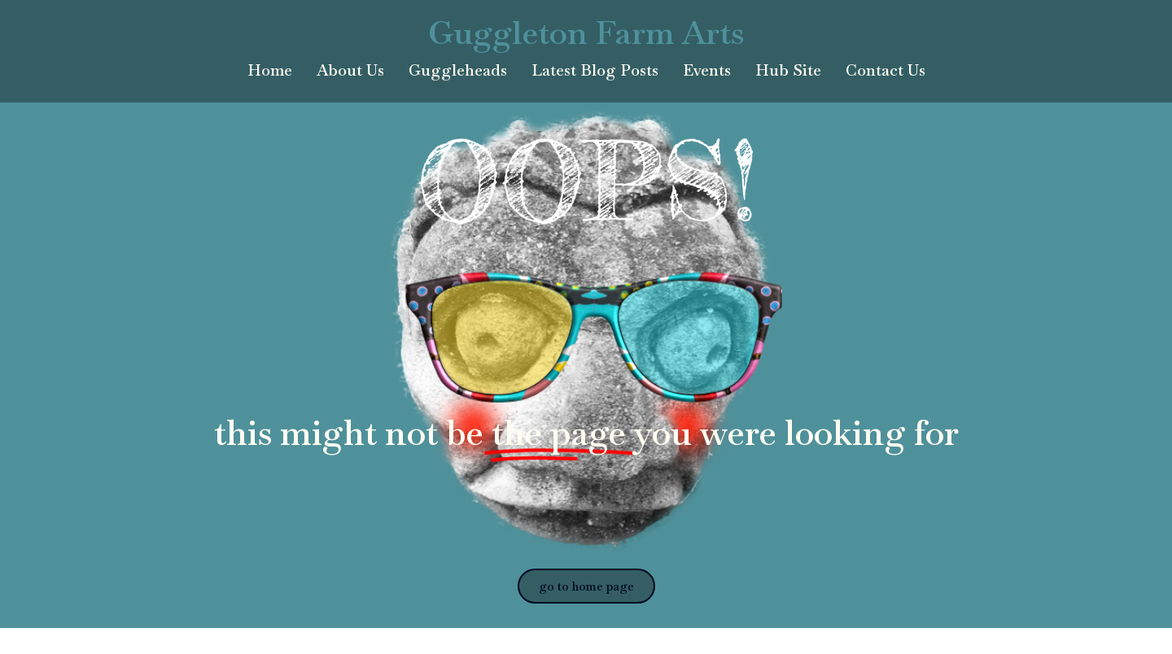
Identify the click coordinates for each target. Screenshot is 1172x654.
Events (707, 70)
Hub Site (788, 70)
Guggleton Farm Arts (586, 32)
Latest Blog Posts (594, 70)
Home (269, 70)
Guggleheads (458, 70)
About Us (350, 70)
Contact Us (885, 70)
